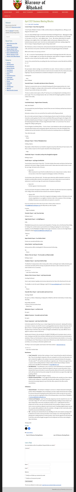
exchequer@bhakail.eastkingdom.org (38, 397)
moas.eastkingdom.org (56, 284)
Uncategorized (10, 86)
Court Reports (10, 70)
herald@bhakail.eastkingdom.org (33, 205)
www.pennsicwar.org (60, 344)
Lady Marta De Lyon (68, 489)
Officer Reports (10, 79)
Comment (27, 448)
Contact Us (7, 16)
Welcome (9, 88)
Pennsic (8, 81)
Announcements (10, 64)
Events (8, 73)
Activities (9, 62)
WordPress (58, 489)
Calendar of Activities (43, 12)
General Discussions (11, 75)
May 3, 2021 (31, 24)
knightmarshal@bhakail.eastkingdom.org (43, 230)
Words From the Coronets (12, 90)
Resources (55, 12)
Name (26, 464)
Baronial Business (10, 66)
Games (17, 12)
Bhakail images (8, 12)
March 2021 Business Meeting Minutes (34, 435)
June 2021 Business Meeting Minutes (61, 435)
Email (26, 468)
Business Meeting (10, 68)
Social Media (36, 24)
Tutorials (8, 84)
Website (27, 472)
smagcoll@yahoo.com (54, 364)
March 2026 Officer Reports (13, 50)
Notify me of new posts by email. (33, 478)
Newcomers (65, 12)
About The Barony (28, 12)
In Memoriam (9, 77)
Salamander (9, 83)
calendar (11, 30)
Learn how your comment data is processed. (51, 485)
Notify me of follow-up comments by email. (35, 475)
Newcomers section (16, 27)
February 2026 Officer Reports (13, 56)
